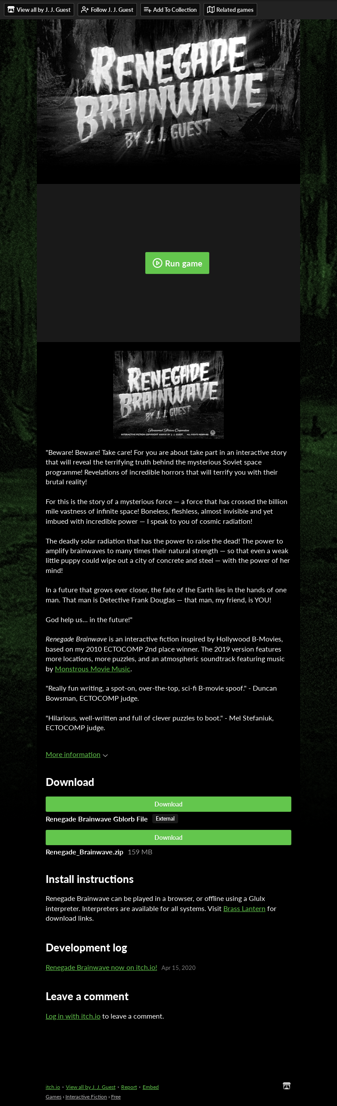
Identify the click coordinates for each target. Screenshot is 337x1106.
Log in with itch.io (73, 1016)
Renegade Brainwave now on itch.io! (101, 967)
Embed (151, 1087)
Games (53, 1096)
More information (77, 754)
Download (168, 804)
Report (129, 1087)
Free (116, 1096)
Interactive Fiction (86, 1096)
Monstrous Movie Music (92, 668)
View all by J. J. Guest (90, 1087)
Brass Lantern (244, 908)
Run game (177, 263)
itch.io (53, 1087)
